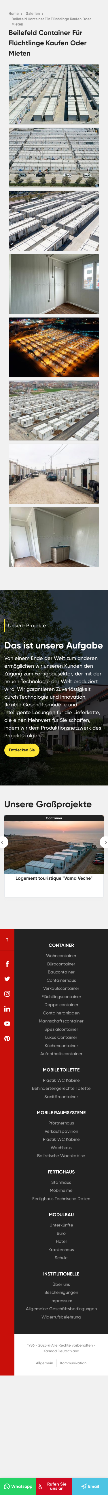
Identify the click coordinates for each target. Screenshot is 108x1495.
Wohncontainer (61, 955)
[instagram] (7, 994)
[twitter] (7, 979)
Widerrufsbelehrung (61, 1317)
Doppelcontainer (61, 1004)
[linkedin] (7, 1009)
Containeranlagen (61, 1013)
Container (54, 818)
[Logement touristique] (54, 847)
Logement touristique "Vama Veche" (54, 878)
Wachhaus (61, 1147)
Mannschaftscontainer (61, 1021)
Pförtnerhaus (61, 1123)
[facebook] (7, 964)
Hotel (61, 1241)
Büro (61, 1233)
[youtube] (7, 1024)
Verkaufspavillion (61, 1131)
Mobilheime (61, 1190)
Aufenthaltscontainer (61, 1053)
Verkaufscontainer (61, 988)
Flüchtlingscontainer (61, 996)
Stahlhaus (61, 1182)
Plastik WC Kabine (61, 1080)
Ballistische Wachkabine (61, 1155)
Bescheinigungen (61, 1292)
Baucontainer (61, 972)
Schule (61, 1257)
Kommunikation (73, 1363)
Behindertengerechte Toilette (61, 1088)
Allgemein (44, 1363)
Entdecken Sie (22, 750)
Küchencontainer (61, 1045)
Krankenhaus (61, 1249)
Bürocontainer (61, 964)
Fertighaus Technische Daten (61, 1198)
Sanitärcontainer (61, 1096)
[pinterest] (7, 1038)
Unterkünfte (61, 1225)
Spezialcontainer (61, 1029)
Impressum (61, 1300)
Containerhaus (61, 980)
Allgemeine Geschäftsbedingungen (61, 1308)
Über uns (61, 1284)
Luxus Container (61, 1037)
